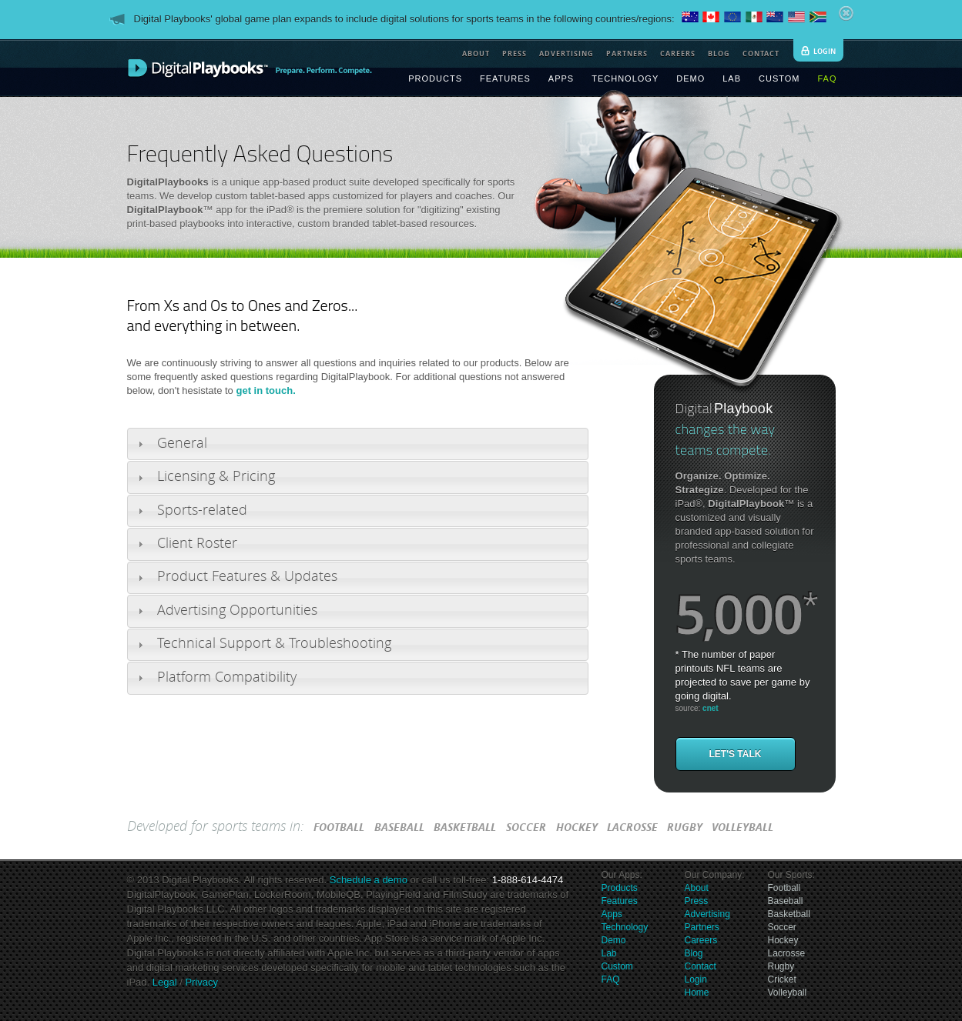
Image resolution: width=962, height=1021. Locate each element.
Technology (625, 927)
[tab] (357, 444)
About (697, 888)
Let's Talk (735, 754)
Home (697, 992)
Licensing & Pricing (216, 477)
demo (690, 78)
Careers (701, 940)
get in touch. (265, 390)
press (514, 54)
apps (561, 78)
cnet (710, 708)
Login (696, 979)
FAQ (611, 979)
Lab (609, 953)
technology (625, 78)
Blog (694, 953)
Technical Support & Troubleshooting (274, 644)
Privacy (200, 982)
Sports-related (202, 510)
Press (697, 901)
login (824, 51)
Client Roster (197, 544)
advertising (566, 54)
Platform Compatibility (227, 677)
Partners (702, 927)
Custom (617, 966)
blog (719, 54)
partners (627, 54)
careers (678, 54)
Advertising (707, 914)
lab (731, 78)
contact (760, 54)
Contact (700, 966)
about (476, 54)
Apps (612, 914)
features (505, 78)
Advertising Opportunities (237, 610)
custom (779, 78)
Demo (614, 940)
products (435, 78)
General (182, 443)
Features (620, 901)
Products (620, 888)
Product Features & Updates (247, 577)
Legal (165, 982)
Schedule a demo (368, 880)
